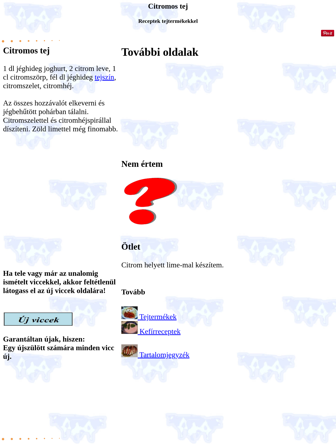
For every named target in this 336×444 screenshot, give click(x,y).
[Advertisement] (61, 191)
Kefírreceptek (160, 331)
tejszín (104, 77)
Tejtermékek (157, 316)
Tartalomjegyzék (164, 354)
